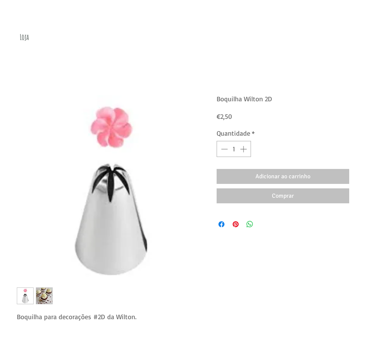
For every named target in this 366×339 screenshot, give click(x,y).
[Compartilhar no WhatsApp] (249, 224)
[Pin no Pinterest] (235, 224)
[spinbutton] (233, 149)
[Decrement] (223, 149)
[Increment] (244, 149)
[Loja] (24, 37)
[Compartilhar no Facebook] (221, 224)
